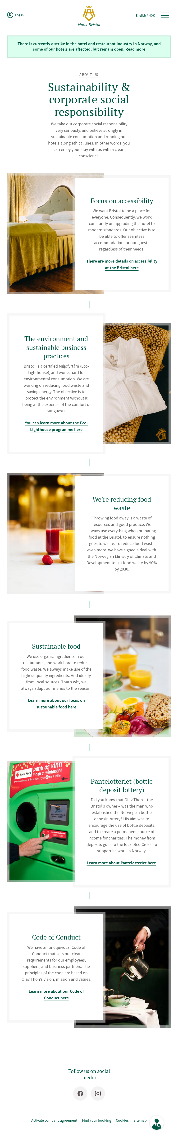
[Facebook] (80, 1093)
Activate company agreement (54, 1120)
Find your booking (96, 1120)
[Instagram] (98, 1093)
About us (88, 74)
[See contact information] (157, 1123)
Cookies (122, 1120)
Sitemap (140, 1120)
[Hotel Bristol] (89, 15)
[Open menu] (165, 15)
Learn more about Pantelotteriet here (121, 863)
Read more (135, 49)
